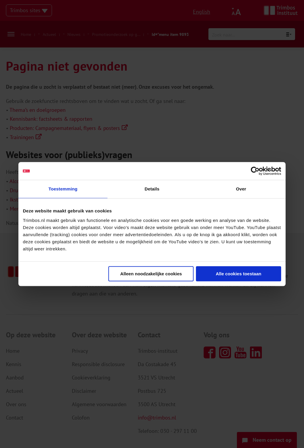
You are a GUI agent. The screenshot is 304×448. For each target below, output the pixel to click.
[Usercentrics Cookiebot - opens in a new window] (255, 170)
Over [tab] (241, 188)
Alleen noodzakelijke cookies (151, 273)
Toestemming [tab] (62, 188)
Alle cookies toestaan (238, 273)
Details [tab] (152, 188)
